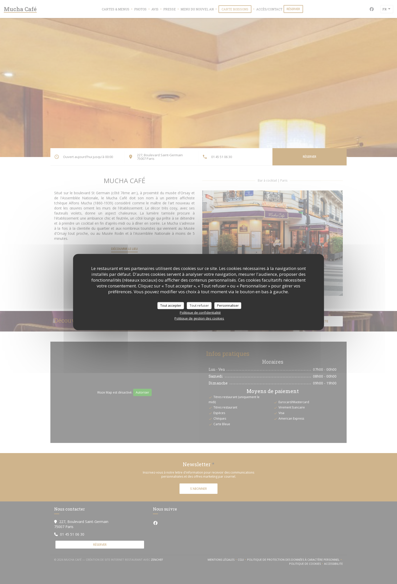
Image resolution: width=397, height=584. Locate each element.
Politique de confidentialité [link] (200, 312)
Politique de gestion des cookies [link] (199, 318)
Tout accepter (170, 305)
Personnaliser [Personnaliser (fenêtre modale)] (228, 305)
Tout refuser (199, 305)
